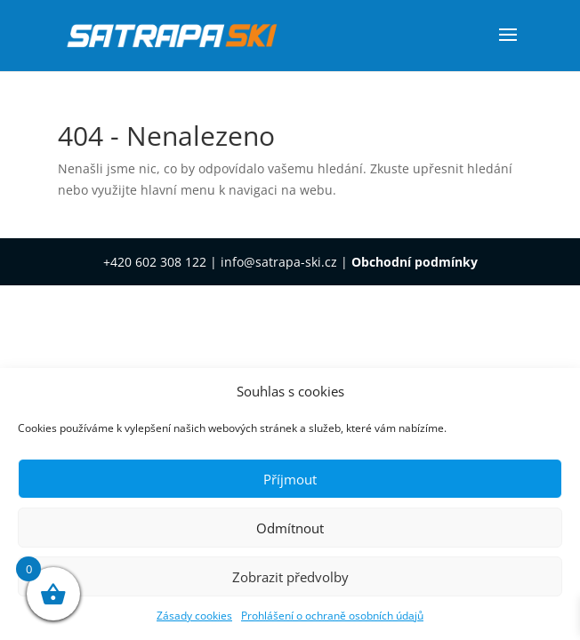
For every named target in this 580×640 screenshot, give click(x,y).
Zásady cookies (194, 615)
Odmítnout (290, 528)
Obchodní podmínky (414, 261)
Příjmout (290, 479)
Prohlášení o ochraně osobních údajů (332, 615)
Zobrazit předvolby (290, 577)
